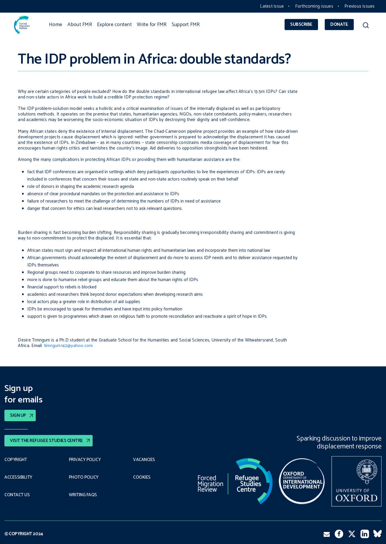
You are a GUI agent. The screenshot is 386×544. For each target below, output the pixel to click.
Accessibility (18, 477)
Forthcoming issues (314, 6)
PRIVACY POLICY (85, 460)
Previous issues (359, 6)
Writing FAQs (83, 495)
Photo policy (83, 477)
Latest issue (272, 6)
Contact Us (17, 495)
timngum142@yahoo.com (68, 345)
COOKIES (142, 477)
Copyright (15, 460)
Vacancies (144, 460)
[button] (366, 26)
